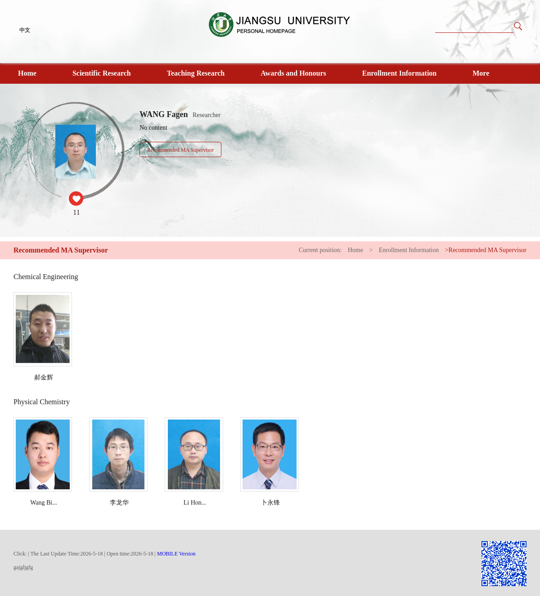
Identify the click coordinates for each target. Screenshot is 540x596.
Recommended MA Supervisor (180, 150)
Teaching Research (196, 73)
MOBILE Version (176, 554)
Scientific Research (101, 73)
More (480, 73)
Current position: (321, 250)
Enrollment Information (399, 73)
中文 (24, 30)
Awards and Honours (293, 73)
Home (27, 73)
